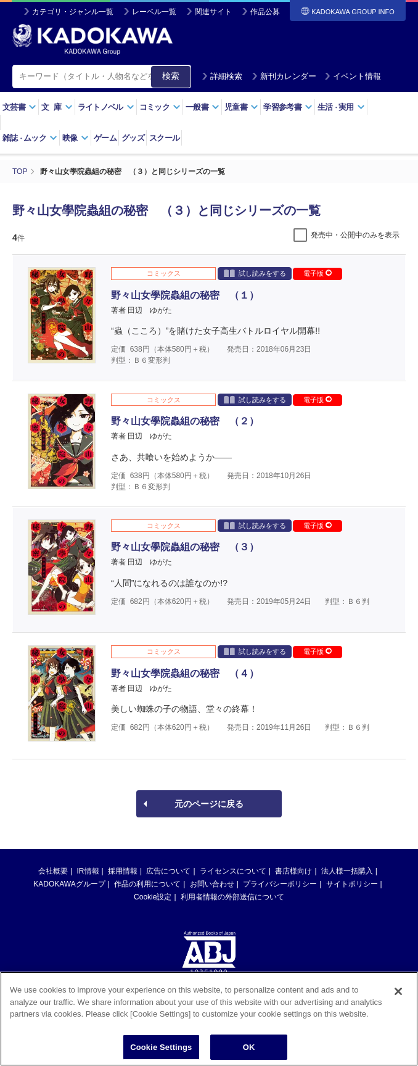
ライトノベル (106, 107)
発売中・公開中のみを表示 (355, 235)
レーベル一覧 (154, 11)
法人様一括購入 (347, 871)
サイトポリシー (352, 884)
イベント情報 (352, 76)
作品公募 (265, 11)
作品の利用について (147, 884)
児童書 (241, 107)
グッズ (132, 138)
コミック (160, 107)
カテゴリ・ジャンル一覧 (72, 11)
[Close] (398, 1002)
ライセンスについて (233, 871)
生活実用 (341, 107)
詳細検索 (222, 76)
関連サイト (213, 11)
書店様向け (293, 871)
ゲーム (105, 138)
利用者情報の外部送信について (232, 897)
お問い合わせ (212, 884)
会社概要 (53, 871)
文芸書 (19, 107)
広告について (168, 871)
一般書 (202, 107)
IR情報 (88, 871)
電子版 (317, 273)
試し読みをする (255, 273)
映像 (75, 138)
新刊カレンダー (284, 76)
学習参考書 (288, 107)
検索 (170, 76)
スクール (164, 138)
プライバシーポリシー (280, 884)
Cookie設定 (152, 897)
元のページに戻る (209, 804)
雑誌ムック (29, 138)
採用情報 (122, 871)
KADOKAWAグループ (69, 884)
